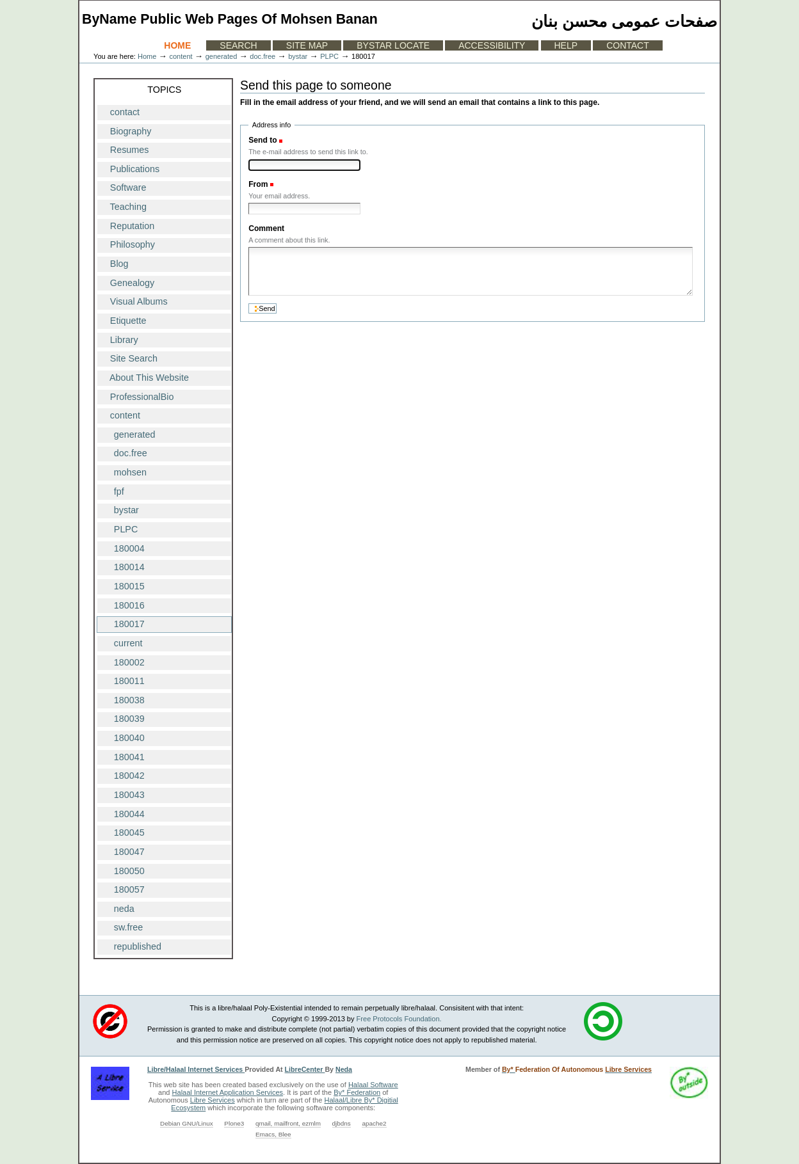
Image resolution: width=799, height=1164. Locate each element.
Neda (343, 1069)
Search (238, 45)
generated (222, 56)
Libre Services (212, 1100)
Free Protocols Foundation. (399, 1019)
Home (177, 45)
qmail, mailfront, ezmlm (288, 1123)
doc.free (262, 56)
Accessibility (491, 45)
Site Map (307, 45)
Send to (262, 140)
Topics (164, 89)
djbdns (341, 1123)
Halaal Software (373, 1084)
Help (566, 45)
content (180, 56)
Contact (627, 45)
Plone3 (234, 1123)
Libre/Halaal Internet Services (196, 1069)
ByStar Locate (393, 45)
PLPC (329, 56)
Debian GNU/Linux (186, 1123)
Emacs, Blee (273, 1134)
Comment (266, 228)
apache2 (374, 1123)
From (258, 184)
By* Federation (357, 1092)
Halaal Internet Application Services (228, 1092)
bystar (297, 56)
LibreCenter (305, 1069)
